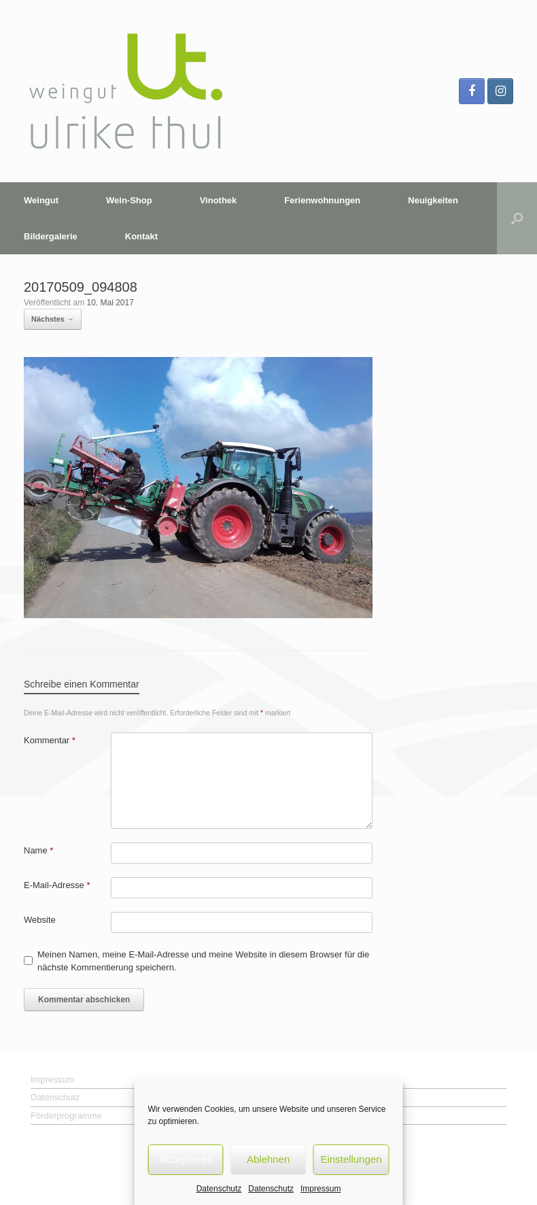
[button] (517, 218)
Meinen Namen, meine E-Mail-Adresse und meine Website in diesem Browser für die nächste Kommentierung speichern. (203, 961)
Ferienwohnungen (322, 200)
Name (38, 850)
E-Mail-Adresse (57, 885)
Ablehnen (268, 1159)
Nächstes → (52, 319)
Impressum (320, 1188)
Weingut (41, 200)
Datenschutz (219, 1188)
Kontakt (141, 236)
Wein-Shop (129, 200)
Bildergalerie (50, 236)
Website (40, 920)
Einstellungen (350, 1159)
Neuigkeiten (433, 200)
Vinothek (218, 200)
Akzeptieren (186, 1159)
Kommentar (49, 740)
